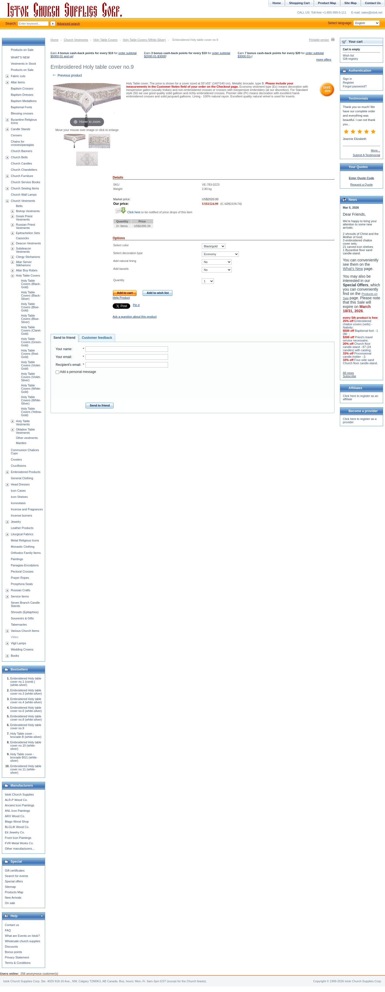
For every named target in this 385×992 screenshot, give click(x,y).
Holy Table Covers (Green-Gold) (31, 342)
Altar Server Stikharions (24, 263)
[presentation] (112, 386)
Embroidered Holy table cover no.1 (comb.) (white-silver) (25, 681)
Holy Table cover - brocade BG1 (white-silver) (24, 757)
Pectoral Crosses (22, 571)
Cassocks (22, 238)
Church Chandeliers (24, 169)
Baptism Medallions (23, 101)
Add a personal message (76, 372)
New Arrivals (13, 897)
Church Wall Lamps (24, 194)
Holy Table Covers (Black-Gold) (31, 284)
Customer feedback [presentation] (97, 338)
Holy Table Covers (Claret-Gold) (31, 330)
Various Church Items (25, 630)
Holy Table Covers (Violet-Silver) (31, 377)
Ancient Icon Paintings (19, 805)
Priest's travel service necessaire (358, 339)
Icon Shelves (19, 496)
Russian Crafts (20, 590)
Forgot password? (355, 86)
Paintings (17, 559)
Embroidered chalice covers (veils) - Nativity (357, 324)
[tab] (64, 338)
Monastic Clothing (22, 546)
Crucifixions (18, 465)
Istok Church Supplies (19, 794)
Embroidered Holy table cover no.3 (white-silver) (26, 692)
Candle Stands (20, 129)
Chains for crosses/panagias (22, 143)
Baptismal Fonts (21, 107)
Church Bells (19, 157)
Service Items (20, 596)
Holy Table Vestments (23, 422)
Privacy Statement (17, 957)
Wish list (348, 55)
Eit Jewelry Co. (15, 832)
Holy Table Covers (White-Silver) (144, 39)
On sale (10, 903)
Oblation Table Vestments (25, 431)
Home (54, 39)
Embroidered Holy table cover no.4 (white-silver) (26, 700)
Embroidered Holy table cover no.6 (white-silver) (26, 709)
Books (15, 655)
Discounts (11, 946)
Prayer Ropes (20, 577)
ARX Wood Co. (15, 816)
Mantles (21, 443)
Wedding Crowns (22, 649)
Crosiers (16, 459)
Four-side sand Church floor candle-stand (360, 361)
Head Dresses (20, 484)
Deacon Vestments (28, 243)
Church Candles (21, 163)
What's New (353, 269)
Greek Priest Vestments (24, 218)
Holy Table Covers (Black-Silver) (31, 295)
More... (375, 150)
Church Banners (21, 151)
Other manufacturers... (20, 848)
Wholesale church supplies (22, 941)
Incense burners (21, 515)
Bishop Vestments (28, 211)
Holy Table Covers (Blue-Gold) (30, 307)
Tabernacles (19, 624)
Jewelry (16, 521)
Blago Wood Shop (17, 821)
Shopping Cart (299, 3)
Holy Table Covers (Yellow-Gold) (31, 412)
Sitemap (10, 886)
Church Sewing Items (25, 188)
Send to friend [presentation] (64, 338)
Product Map (327, 3)
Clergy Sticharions (28, 256)
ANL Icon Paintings (17, 810)
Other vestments (27, 437)
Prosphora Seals (22, 584)
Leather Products (22, 528)
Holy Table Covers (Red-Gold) (30, 354)
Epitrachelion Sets (28, 233)
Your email (63, 357)
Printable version (319, 39)
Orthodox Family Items (26, 552)
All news (348, 373)
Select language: (354, 23)
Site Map (350, 3)
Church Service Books (25, 182)
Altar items (18, 82)
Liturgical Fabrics (22, 534)
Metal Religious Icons (25, 540)
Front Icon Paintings (18, 837)
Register (348, 82)
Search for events (16, 876)
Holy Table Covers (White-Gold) (31, 388)
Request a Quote (361, 184)
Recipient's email (68, 365)
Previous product (67, 75)
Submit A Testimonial (366, 155)
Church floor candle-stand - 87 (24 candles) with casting (357, 347)
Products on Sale (22, 49)
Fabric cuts (18, 76)
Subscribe (349, 376)
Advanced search (68, 23)
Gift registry (350, 58)
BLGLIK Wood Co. (17, 827)
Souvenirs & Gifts (22, 618)
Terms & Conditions (18, 962)
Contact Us (373, 3)
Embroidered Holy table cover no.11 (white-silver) (25, 769)
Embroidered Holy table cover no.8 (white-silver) (26, 718)
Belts (19, 206)
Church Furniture (22, 176)
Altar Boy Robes (26, 270)
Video (14, 637)
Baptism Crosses (22, 88)
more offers (323, 59)
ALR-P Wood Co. (16, 800)
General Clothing (22, 478)
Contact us (12, 925)
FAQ (8, 930)
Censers (16, 135)
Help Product (121, 297)
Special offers (14, 881)
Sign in (347, 78)
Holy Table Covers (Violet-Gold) (31, 365)
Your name (63, 349)
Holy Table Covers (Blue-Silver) (30, 319)
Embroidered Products (25, 472)
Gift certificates (15, 870)
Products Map (14, 892)
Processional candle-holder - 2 (357, 355)
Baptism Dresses (22, 94)
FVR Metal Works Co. (19, 843)
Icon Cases (18, 490)
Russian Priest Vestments (25, 226)
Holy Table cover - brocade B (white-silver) (26, 735)
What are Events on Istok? (22, 935)
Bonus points (13, 952)
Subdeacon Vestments (23, 250)
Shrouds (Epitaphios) (25, 612)
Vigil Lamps (18, 643)
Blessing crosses (22, 113)
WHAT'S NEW (20, 57)
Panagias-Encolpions (25, 565)
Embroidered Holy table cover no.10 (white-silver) (25, 745)
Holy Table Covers (105, 39)
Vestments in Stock (23, 63)
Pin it (136, 305)
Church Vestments (76, 39)
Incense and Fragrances (27, 509)
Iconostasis (18, 503)
